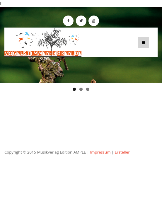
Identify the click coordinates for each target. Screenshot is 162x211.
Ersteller (122, 152)
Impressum (100, 152)
